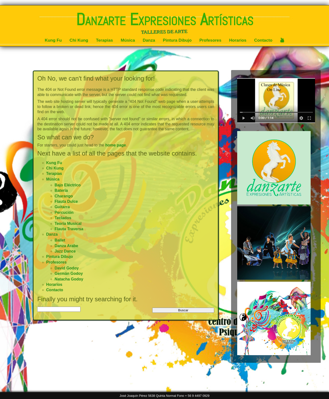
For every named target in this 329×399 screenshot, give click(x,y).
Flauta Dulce (66, 201)
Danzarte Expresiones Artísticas (164, 19)
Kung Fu (53, 40)
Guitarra (62, 207)
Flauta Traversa (69, 229)
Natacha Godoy (69, 279)
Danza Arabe (66, 246)
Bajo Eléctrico (68, 185)
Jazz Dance (65, 251)
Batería (61, 190)
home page (115, 145)
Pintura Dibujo (177, 40)
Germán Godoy (69, 273)
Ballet (60, 240)
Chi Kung (79, 40)
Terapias (104, 40)
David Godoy (67, 268)
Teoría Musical (68, 223)
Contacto (263, 40)
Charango (64, 196)
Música (128, 40)
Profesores (210, 40)
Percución (64, 212)
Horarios (238, 40)
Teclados (63, 218)
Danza (149, 40)
